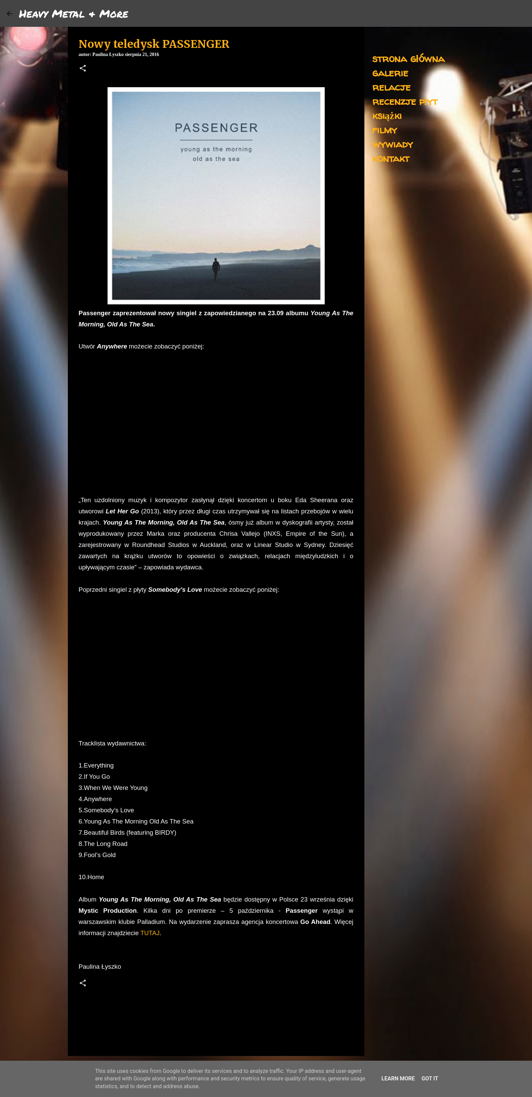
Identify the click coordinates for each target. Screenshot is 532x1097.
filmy (384, 129)
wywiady (392, 144)
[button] (83, 69)
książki (387, 115)
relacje (391, 87)
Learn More (398, 1078)
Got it (429, 1078)
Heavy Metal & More (73, 13)
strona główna (408, 58)
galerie (390, 72)
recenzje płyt (404, 101)
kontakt (390, 158)
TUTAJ (150, 933)
